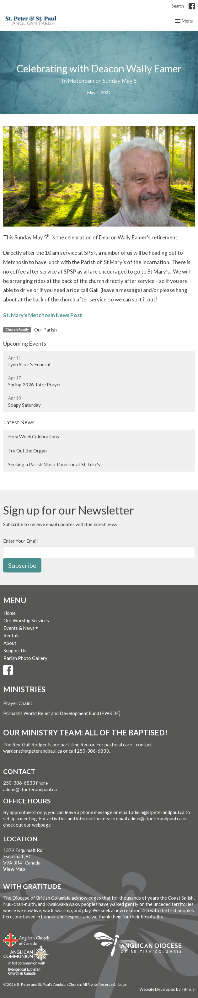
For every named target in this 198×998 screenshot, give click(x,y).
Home (9, 613)
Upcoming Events (24, 343)
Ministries (24, 689)
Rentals (11, 635)
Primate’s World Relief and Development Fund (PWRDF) (61, 713)
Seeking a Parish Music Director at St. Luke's (54, 464)
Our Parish (45, 329)
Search (178, 5)
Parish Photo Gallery (25, 658)
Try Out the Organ (27, 450)
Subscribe (22, 565)
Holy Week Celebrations (33, 436)
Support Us (14, 650)
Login (122, 984)
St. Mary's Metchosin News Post (42, 315)
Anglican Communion (26, 954)
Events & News (20, 628)
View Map (14, 869)
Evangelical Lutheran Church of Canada (24, 968)
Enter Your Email (20, 541)
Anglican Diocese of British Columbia (141, 945)
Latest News (19, 422)
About (9, 643)
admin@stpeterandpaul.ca (30, 789)
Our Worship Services (26, 620)
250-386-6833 (19, 783)
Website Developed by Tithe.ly (167, 989)
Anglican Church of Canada (26, 939)
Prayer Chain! (17, 703)
